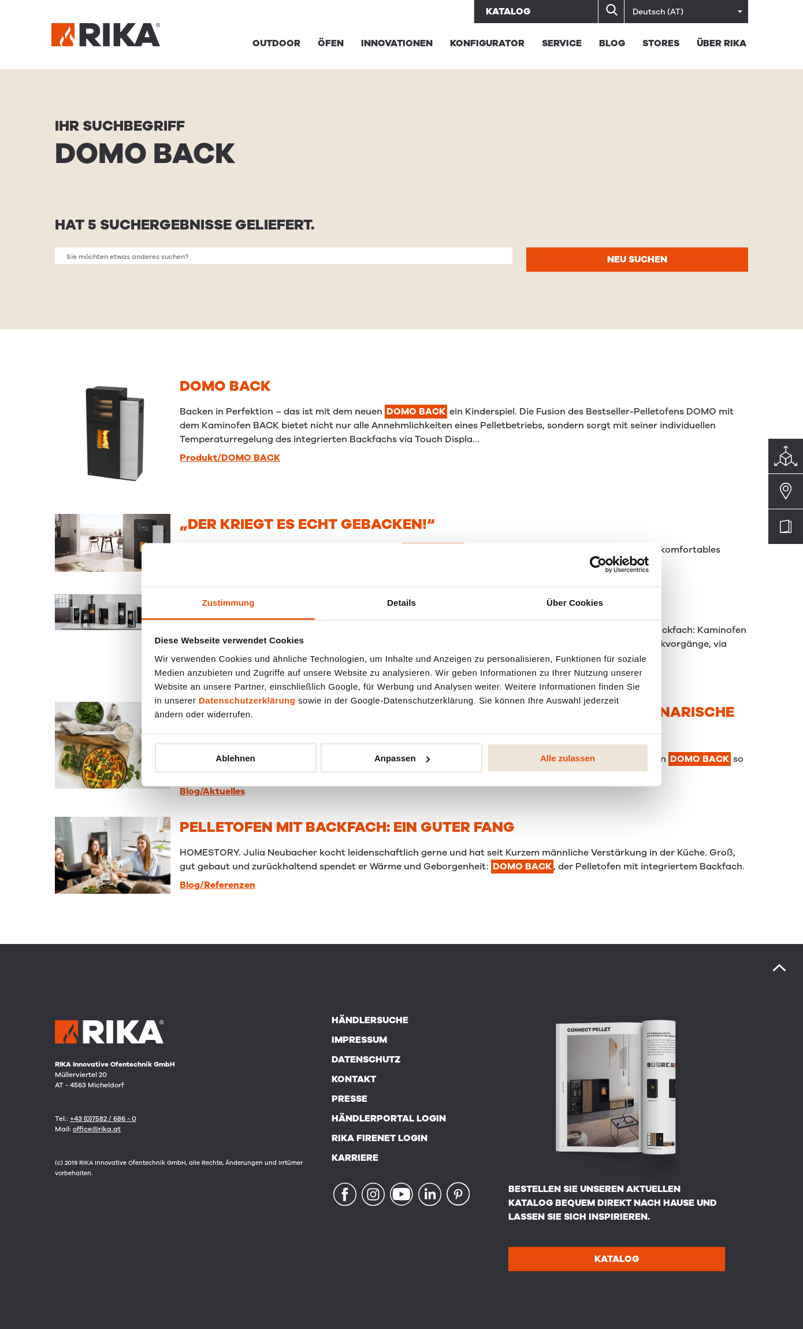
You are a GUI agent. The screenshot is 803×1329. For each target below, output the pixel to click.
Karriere (355, 1158)
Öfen (331, 43)
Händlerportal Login (389, 1118)
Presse (349, 1099)
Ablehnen (235, 758)
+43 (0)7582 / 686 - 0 (103, 1118)
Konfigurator (487, 43)
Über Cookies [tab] (575, 602)
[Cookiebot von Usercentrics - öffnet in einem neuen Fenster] (598, 564)
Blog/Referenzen (217, 885)
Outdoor (276, 43)
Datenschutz (366, 1059)
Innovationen (397, 43)
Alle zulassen (567, 758)
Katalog (508, 11)
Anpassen (402, 758)
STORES (660, 43)
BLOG (612, 43)
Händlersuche (370, 1020)
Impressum (359, 1040)
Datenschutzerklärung (247, 700)
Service (562, 43)
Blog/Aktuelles (212, 791)
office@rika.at (97, 1129)
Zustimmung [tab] (228, 602)
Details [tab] (401, 602)
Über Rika (721, 43)
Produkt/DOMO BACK (230, 457)
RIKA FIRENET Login (379, 1138)
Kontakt (354, 1079)
